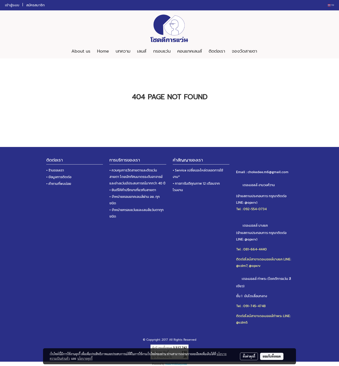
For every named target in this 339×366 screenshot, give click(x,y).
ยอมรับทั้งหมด (272, 356)
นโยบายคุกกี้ (85, 358)
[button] (266, 51)
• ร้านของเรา (55, 170)
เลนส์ (141, 51)
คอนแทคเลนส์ (189, 51)
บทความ (123, 51)
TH (331, 5)
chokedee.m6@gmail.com (268, 171)
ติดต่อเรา (217, 51)
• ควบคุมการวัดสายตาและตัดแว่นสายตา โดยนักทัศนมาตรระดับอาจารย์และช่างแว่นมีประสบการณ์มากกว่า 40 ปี (137, 177)
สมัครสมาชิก (35, 5)
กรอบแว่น (162, 51)
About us (80, 51)
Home (103, 51)
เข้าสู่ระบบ (12, 5)
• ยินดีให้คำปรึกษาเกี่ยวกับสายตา (132, 189)
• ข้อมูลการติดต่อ (58, 176)
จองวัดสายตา (244, 51)
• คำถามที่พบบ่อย (58, 183)
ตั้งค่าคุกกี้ (249, 356)
